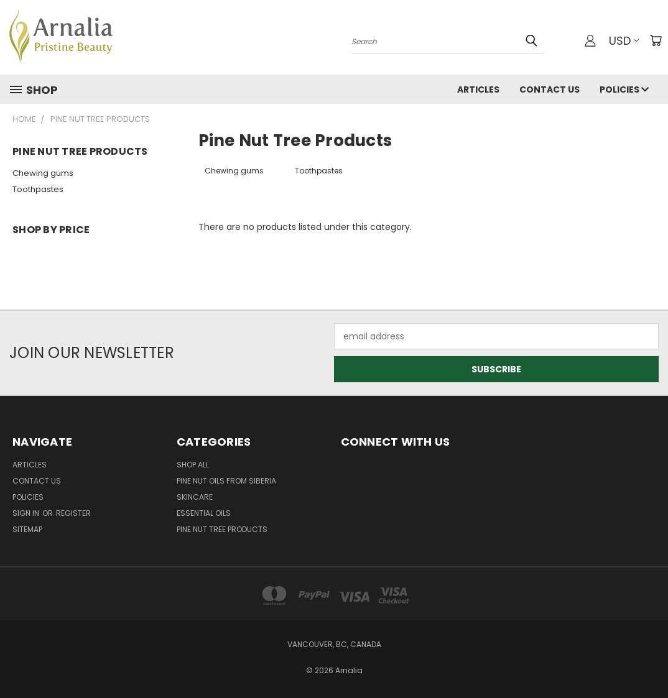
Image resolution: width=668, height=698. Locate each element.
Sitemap (27, 529)
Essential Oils (204, 513)
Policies (624, 89)
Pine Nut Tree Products (222, 529)
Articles (478, 89)
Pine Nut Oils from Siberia (226, 480)
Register (73, 513)
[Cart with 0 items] (655, 40)
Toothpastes (37, 189)
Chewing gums (42, 173)
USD (624, 40)
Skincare (195, 497)
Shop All (193, 464)
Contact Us (549, 89)
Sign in (26, 513)
